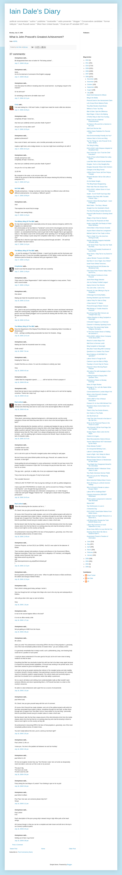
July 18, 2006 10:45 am (22, 497)
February (90, 552)
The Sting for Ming (92, 145)
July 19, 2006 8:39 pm (22, 840)
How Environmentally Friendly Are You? (99, 135)
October (90, 84)
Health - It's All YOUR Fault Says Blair (98, 194)
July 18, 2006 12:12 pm (22, 566)
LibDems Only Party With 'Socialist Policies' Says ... (97, 197)
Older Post (72, 849)
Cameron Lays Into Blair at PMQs (97, 361)
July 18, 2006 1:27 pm (22, 620)
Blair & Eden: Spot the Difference (97, 111)
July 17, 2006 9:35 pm (22, 63)
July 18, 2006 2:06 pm (22, 632)
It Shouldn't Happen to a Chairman (97, 322)
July (88, 92)
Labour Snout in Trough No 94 (96, 358)
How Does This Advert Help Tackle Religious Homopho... (97, 328)
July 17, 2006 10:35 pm (22, 129)
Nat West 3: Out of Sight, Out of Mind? (99, 261)
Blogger (69, 864)
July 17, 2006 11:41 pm (22, 244)
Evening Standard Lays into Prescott (98, 298)
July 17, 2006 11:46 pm (22, 260)
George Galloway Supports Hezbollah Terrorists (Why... (98, 241)
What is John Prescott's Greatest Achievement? (97, 395)
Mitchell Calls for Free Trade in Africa (98, 233)
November (90, 81)
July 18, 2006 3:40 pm (22, 749)
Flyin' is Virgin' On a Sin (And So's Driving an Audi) (97, 237)
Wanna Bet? (91, 503)
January (90, 555)
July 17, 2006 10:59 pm (22, 195)
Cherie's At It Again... (93, 436)
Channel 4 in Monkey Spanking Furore (99, 324)
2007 (87, 74)
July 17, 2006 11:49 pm (22, 271)
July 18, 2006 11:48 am (22, 536)
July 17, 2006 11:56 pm (22, 285)
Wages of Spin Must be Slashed (97, 218)
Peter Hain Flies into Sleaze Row (97, 187)
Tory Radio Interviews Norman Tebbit (98, 473)
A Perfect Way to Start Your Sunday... (98, 117)
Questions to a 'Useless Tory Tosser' (98, 351)
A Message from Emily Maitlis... (96, 295)
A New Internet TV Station (95, 303)
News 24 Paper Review (94, 384)
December (90, 79)
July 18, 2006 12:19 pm (22, 579)
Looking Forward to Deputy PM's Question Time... (97, 376)
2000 (87, 567)
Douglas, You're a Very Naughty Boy (98, 164)
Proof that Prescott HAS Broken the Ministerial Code (98, 267)
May (88, 544)
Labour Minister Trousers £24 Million (98, 258)
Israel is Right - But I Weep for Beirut (98, 454)
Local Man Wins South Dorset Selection (99, 161)
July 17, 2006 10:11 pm (22, 98)
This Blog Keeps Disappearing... (97, 184)
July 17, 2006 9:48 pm (22, 77)
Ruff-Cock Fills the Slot (94, 128)
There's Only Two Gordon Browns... (98, 410)
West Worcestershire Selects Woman (98, 439)
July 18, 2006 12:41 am (22, 336)
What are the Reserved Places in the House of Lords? (98, 423)
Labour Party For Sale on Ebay (96, 300)
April (88, 547)
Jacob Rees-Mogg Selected (95, 279)
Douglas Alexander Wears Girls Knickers (99, 167)
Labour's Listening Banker (95, 451)
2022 (87, 60)
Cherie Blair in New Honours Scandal (98, 228)
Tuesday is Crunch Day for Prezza (97, 364)
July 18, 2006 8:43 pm (22, 829)
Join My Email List (92, 416)
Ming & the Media (92, 98)
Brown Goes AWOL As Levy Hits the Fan (99, 529)
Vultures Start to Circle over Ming (97, 138)
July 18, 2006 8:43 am (22, 370)
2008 (87, 71)
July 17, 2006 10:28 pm (22, 110)
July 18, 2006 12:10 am (22, 300)
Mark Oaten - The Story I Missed (97, 205)
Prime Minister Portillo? (94, 446)
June (89, 541)
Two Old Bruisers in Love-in (95, 506)
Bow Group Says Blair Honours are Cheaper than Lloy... (98, 314)
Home (43, 849)
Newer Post (13, 849)
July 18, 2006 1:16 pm (22, 605)
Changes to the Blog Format (95, 169)
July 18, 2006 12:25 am (22, 320)
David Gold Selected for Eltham (96, 95)
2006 (87, 76)
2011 (87, 63)
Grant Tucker (91, 575)
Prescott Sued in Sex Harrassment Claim (99, 100)
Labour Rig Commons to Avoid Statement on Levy (96, 525)
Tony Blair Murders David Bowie (97, 106)
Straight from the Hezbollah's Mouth (98, 208)
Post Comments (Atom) (25, 852)
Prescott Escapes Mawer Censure (97, 306)
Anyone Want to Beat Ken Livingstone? (99, 230)
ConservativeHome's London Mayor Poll (99, 392)
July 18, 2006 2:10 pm (22, 690)
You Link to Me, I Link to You (96, 288)
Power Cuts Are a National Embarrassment (95, 120)
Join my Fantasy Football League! (97, 282)
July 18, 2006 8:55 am (22, 382)
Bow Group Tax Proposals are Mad (98, 221)
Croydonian (19, 266)
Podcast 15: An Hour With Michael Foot (99, 403)
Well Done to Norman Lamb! (96, 343)
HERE (15, 41)
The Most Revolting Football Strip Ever (99, 211)
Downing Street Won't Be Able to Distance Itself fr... (97, 532)
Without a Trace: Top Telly (95, 108)
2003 (87, 564)
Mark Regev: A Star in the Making (97, 114)
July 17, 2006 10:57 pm (22, 182)
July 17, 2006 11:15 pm (22, 215)
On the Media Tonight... (94, 181)
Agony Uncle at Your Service (96, 285)
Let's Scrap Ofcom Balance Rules (97, 103)
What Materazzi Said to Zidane (96, 457)
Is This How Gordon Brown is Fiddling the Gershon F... (98, 332)
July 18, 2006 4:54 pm (22, 774)
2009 (87, 68)
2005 (87, 558)
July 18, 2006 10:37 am (22, 438)
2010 (87, 65)
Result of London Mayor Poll (96, 340)
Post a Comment (17, 845)
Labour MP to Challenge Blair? (96, 492)
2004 (87, 561)
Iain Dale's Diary (34, 11)
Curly (16, 104)
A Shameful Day (92, 509)
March (89, 549)
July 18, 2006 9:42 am (22, 409)
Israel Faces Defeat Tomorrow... (97, 263)
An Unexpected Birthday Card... (97, 449)
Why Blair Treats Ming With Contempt (98, 349)
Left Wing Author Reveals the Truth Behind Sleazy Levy (98, 521)
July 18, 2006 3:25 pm (22, 733)
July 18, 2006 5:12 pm (22, 803)
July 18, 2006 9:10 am (22, 396)
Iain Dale (17, 188)
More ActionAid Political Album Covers (99, 480)
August (89, 90)
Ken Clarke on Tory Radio (95, 413)
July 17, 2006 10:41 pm (22, 149)
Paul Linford (19, 402)
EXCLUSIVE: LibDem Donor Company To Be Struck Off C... (99, 337)
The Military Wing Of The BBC (25, 221)
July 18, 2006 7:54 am (22, 351)
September (90, 87)
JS (88, 581)
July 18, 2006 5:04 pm (22, 786)
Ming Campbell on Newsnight (96, 346)
